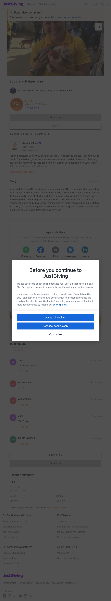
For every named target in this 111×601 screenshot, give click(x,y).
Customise (55, 334)
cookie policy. (60, 304)
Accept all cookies (55, 317)
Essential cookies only (55, 325)
